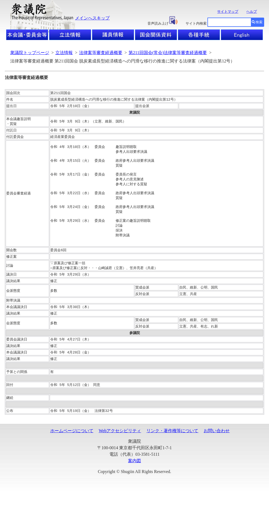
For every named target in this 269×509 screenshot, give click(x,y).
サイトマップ (227, 11)
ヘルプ (251, 11)
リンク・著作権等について (172, 448)
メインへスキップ (92, 18)
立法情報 (64, 52)
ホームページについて (71, 448)
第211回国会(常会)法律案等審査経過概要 (168, 52)
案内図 (134, 478)
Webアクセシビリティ (120, 448)
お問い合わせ (217, 448)
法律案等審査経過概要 (100, 52)
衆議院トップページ (29, 52)
